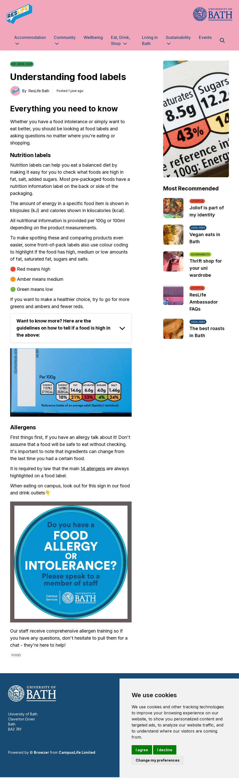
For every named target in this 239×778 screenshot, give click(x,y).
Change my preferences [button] (158, 760)
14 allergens (93, 468)
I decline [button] (164, 750)
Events (205, 37)
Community (65, 37)
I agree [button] (142, 750)
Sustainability (178, 37)
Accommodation (30, 37)
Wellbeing (93, 37)
